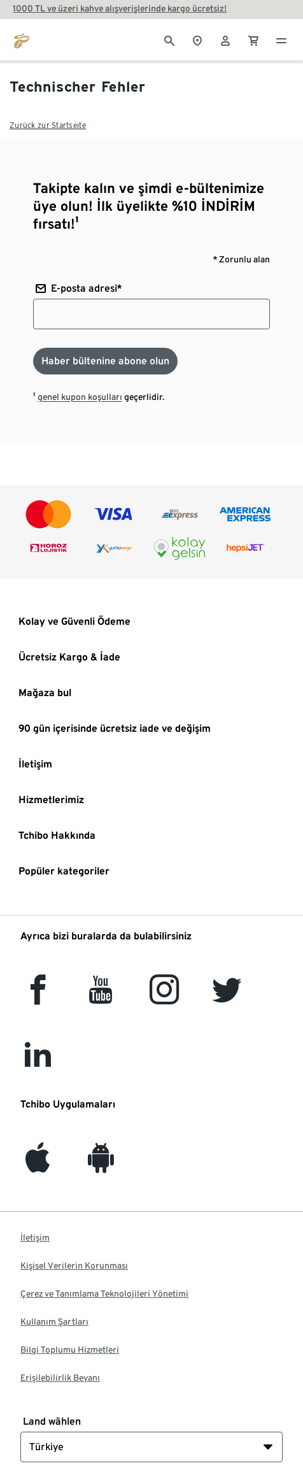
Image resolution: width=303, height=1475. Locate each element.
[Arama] (169, 39)
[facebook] (37, 997)
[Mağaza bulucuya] (197, 39)
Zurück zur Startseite (48, 125)
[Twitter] (226, 997)
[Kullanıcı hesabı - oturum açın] (225, 39)
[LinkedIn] (37, 1063)
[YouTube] (101, 997)
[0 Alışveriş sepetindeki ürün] (253, 39)
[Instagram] (164, 997)
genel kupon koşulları (80, 397)
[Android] (100, 1165)
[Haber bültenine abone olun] (105, 361)
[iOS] (37, 1165)
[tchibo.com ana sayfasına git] (22, 39)
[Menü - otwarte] (281, 39)
